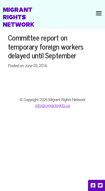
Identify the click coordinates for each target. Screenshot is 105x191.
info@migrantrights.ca (52, 105)
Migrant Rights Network (18, 16)
